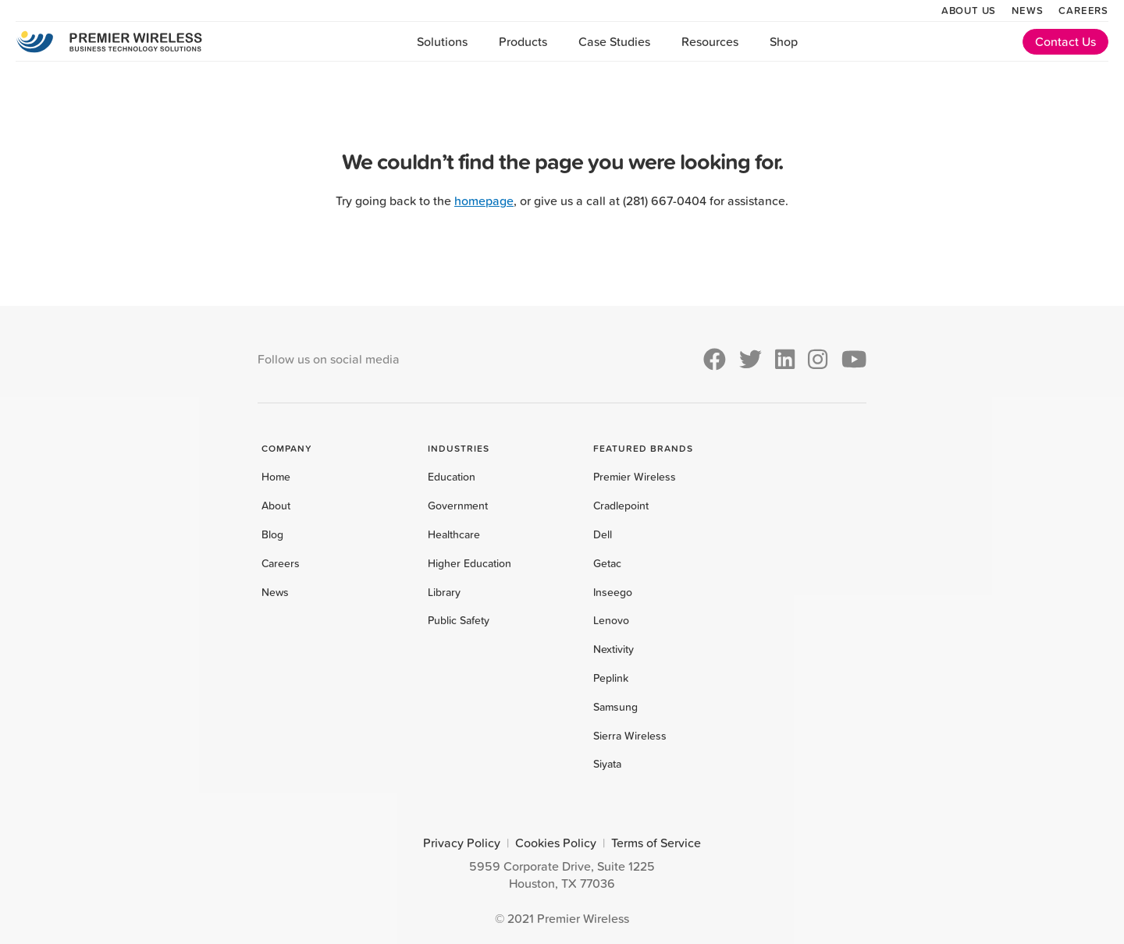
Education (451, 476)
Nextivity (613, 649)
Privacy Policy (461, 842)
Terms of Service (656, 842)
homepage (484, 200)
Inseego (612, 592)
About (275, 505)
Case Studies (614, 41)
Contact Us (1065, 41)
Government (458, 505)
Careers (1083, 10)
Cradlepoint (621, 505)
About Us (968, 10)
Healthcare (454, 534)
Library (444, 592)
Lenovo (611, 620)
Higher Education (469, 563)
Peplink (610, 678)
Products (523, 41)
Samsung (615, 707)
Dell (602, 534)
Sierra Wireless (630, 735)
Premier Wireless (634, 476)
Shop (784, 41)
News (1027, 10)
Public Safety (458, 620)
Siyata (607, 764)
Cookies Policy (555, 842)
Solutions (442, 41)
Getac (607, 563)
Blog (272, 534)
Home (275, 476)
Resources (709, 41)
